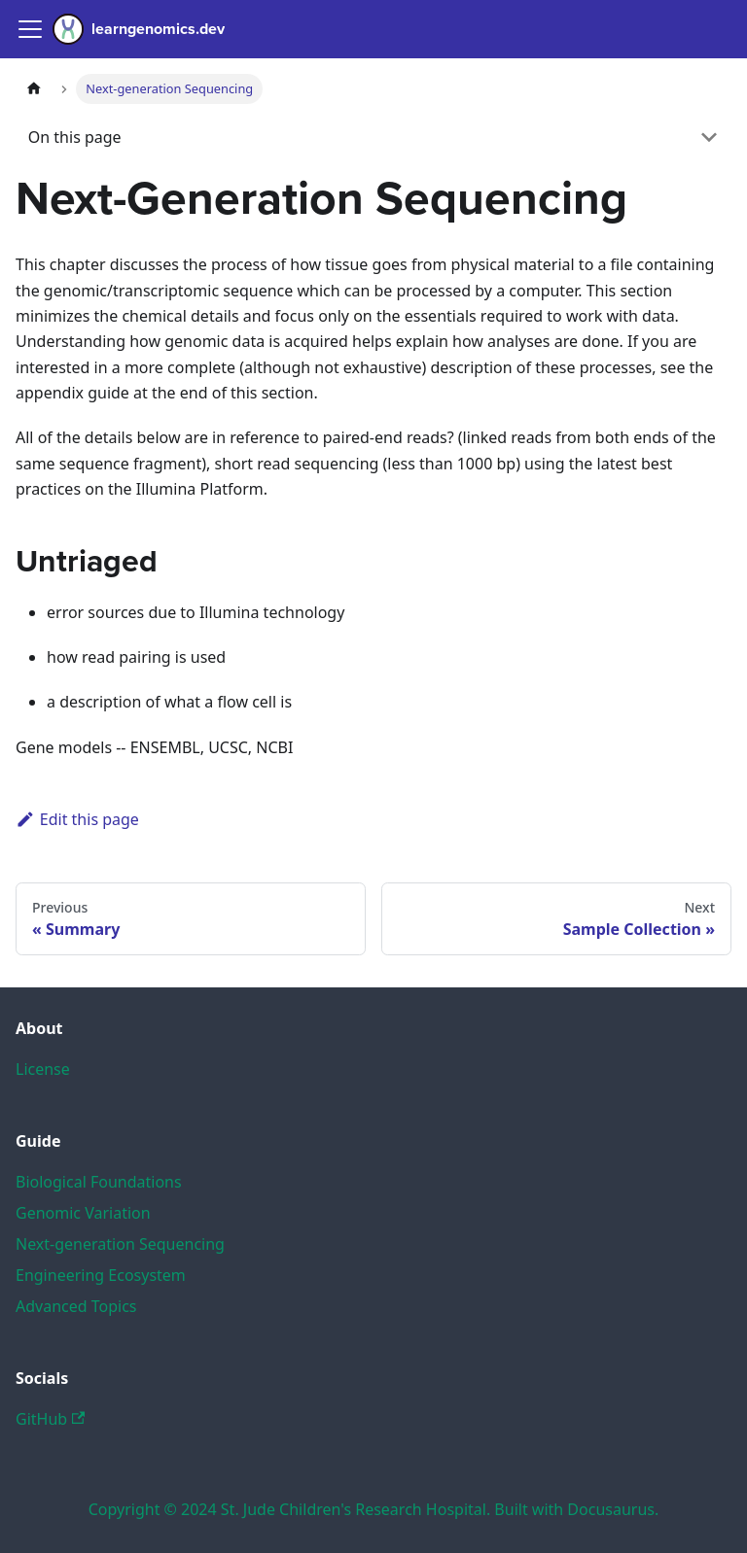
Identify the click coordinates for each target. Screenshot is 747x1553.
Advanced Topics (76, 1306)
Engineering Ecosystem (101, 1275)
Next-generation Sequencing (120, 1244)
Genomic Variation (83, 1213)
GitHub (50, 1419)
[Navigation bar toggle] (30, 29)
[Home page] (34, 89)
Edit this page (77, 819)
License (43, 1069)
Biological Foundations (99, 1181)
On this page (75, 137)
